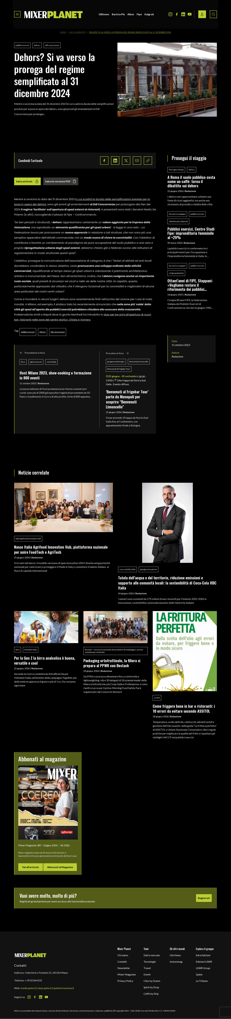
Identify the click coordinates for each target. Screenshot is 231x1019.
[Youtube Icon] (190, 14)
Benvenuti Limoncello (138, 361)
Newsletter (123, 967)
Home (63, 32)
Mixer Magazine (126, 974)
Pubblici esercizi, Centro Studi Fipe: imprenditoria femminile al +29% (190, 233)
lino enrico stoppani (177, 214)
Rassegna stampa (176, 169)
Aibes (130, 14)
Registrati (204, 897)
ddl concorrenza (52, 45)
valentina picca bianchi (178, 221)
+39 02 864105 (33, 980)
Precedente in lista (32, 352)
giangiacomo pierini (148, 569)
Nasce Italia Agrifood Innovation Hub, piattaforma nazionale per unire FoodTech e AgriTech (61, 549)
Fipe (139, 14)
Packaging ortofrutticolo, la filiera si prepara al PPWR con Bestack (111, 663)
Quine (199, 974)
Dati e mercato (152, 955)
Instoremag (176, 961)
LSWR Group (203, 967)
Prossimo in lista (117, 353)
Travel (147, 967)
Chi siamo (122, 955)
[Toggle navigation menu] (17, 14)
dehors (37, 45)
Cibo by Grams (152, 980)
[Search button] (213, 14)
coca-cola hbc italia (127, 569)
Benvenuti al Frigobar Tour (118, 369)
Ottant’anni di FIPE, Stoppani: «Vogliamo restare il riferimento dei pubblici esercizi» (190, 284)
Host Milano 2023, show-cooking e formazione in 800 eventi (55, 375)
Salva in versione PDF (60, 181)
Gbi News (175, 955)
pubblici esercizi (22, 45)
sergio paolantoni (176, 273)
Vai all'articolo (30, 867)
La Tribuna (202, 980)
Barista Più (118, 14)
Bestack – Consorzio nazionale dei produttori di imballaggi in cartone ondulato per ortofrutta (114, 650)
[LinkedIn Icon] (183, 14)
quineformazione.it (63, 988)
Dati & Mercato (77, 32)
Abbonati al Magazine (60, 867)
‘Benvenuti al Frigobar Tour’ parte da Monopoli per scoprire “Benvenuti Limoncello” (127, 399)
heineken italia (30, 649)
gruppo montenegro (115, 361)
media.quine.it (28, 988)
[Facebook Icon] (177, 14)
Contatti (122, 961)
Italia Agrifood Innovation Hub (28, 538)
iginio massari (36, 362)
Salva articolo (27, 181)
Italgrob (149, 14)
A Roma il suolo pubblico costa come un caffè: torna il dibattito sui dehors (191, 181)
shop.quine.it (44, 988)
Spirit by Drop (151, 987)
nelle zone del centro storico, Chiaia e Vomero (60, 320)
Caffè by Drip (151, 993)
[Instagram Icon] (170, 14)
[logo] (53, 14)
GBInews (104, 14)
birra (18, 649)
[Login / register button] (202, 14)
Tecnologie (150, 961)
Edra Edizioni (203, 955)
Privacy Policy (125, 980)
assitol (157, 697)
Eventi (147, 974)
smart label (51, 362)
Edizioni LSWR (204, 961)
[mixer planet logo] (30, 955)
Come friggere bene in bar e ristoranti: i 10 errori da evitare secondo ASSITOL (184, 708)
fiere (23, 362)
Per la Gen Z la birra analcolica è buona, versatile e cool (44, 660)
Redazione (43, 383)
